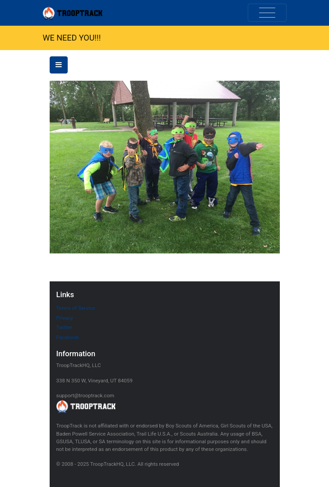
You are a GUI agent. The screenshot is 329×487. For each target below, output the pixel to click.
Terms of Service (75, 308)
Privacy (64, 318)
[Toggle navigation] (267, 13)
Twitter (64, 327)
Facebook (67, 337)
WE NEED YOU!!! (72, 37)
